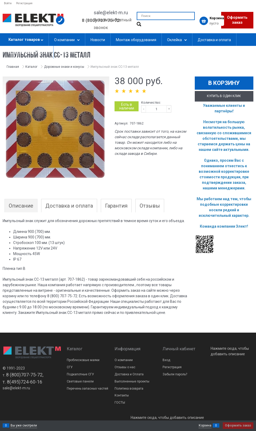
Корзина (205, 425)
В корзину (224, 83)
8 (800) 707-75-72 (101, 20)
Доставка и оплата (69, 205)
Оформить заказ (237, 20)
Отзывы (150, 205)
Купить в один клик (224, 96)
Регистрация (24, 3)
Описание (21, 205)
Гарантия (116, 205)
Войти (8, 3)
